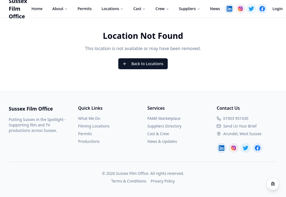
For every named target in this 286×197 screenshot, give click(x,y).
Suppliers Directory (165, 126)
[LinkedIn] (229, 9)
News (215, 8)
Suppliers (189, 8)
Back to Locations (143, 63)
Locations (112, 8)
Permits (85, 8)
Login (278, 8)
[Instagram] (240, 9)
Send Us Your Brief (239, 126)
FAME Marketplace (164, 118)
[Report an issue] (272, 183)
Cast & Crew (158, 133)
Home (36, 8)
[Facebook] (262, 9)
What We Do (89, 118)
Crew (162, 8)
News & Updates (162, 141)
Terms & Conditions (128, 181)
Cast (139, 8)
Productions (89, 141)
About (60, 8)
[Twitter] (251, 9)
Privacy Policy (163, 181)
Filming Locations (94, 126)
